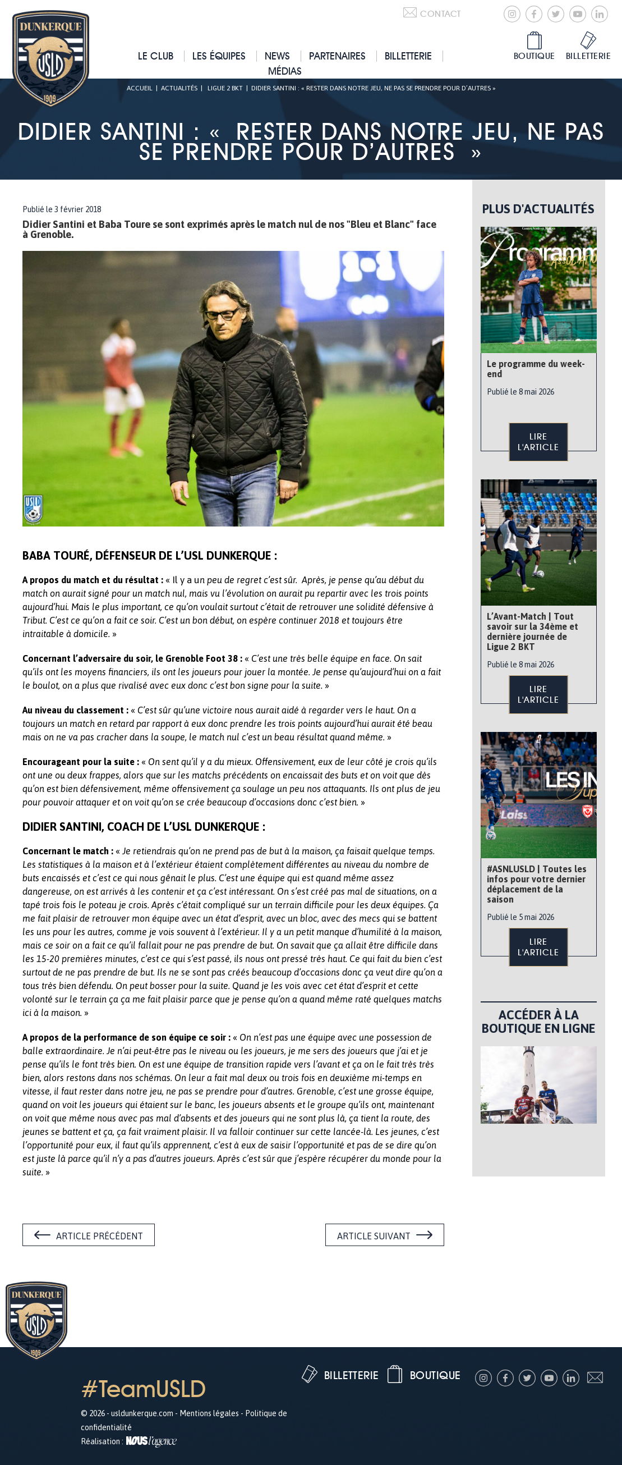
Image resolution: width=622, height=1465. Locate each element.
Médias (285, 71)
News (277, 56)
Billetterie (408, 56)
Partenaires (337, 56)
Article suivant (374, 1236)
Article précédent (99, 1236)
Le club (155, 56)
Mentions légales (209, 1413)
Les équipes (219, 56)
